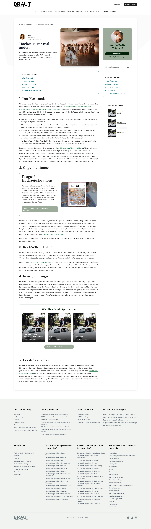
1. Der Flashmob (27, 78)
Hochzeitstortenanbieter (116, 493)
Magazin (79, 11)
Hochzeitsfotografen (115, 482)
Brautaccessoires (114, 458)
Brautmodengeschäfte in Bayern (55, 458)
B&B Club (70, 11)
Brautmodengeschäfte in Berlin (55, 460)
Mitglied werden (130, 4)
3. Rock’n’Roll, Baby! (29, 84)
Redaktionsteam (19, 472)
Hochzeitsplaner (114, 491)
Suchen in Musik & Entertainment (59, 347)
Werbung (17, 458)
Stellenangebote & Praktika (22, 461)
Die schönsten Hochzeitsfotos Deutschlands (91, 453)
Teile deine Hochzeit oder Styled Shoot (26, 430)
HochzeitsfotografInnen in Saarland (88, 491)
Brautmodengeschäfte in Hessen (55, 471)
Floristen (111, 469)
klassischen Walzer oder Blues (71, 148)
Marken (16, 419)
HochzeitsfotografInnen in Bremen (88, 468)
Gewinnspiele (89, 11)
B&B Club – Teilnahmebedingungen (89, 422)
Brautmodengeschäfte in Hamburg (56, 468)
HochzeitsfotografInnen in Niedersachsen (90, 481)
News (106, 11)
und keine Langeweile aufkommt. (56, 234)
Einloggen (117, 4)
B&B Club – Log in (83, 414)
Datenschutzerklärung (21, 464)
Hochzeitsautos (113, 474)
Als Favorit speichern (117, 67)
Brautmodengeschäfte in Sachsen (56, 491)
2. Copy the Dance (28, 81)
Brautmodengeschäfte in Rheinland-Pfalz (58, 486)
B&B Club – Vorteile (84, 419)
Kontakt (16, 456)
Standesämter (113, 504)
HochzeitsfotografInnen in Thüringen (88, 504)
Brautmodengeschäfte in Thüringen (56, 499)
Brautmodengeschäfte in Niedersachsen (58, 478)
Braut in (113, 11)
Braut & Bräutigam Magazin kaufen (25, 427)
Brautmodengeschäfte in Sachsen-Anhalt (58, 494)
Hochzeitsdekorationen (116, 477)
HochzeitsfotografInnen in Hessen (87, 474)
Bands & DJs (113, 453)
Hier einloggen (122, 57)
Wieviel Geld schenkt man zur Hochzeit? (54, 434)
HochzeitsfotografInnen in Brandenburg (89, 466)
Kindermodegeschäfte (116, 499)
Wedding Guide (46, 11)
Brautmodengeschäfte (116, 461)
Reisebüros (112, 501)
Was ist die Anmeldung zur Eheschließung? (54, 414)
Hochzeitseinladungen (116, 480)
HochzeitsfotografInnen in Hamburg (88, 471)
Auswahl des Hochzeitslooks (40, 262)
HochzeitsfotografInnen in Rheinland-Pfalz (90, 488)
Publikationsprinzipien (21, 469)
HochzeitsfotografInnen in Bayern (87, 460)
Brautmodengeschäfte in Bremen (55, 466)
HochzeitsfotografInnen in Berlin (87, 463)
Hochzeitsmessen (19, 422)
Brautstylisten (113, 464)
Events (98, 11)
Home (36, 11)
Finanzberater (113, 466)
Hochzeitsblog (59, 11)
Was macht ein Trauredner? (50, 419)
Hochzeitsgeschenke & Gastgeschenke (121, 485)
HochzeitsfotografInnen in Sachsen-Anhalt (90, 496)
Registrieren (117, 54)
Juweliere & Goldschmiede (117, 496)
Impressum (17, 474)
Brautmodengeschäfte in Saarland (56, 488)
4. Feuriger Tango (28, 87)
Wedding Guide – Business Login (24, 453)
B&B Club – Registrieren (85, 417)
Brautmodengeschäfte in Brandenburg (57, 463)
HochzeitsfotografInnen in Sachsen (88, 494)
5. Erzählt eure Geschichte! (31, 90)
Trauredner (112, 507)
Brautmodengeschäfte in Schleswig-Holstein (59, 496)
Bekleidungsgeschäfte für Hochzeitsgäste (122, 456)
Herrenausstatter (114, 472)
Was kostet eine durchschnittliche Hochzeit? (55, 427)
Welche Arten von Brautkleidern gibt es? (54, 417)
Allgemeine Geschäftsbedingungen (25, 466)
